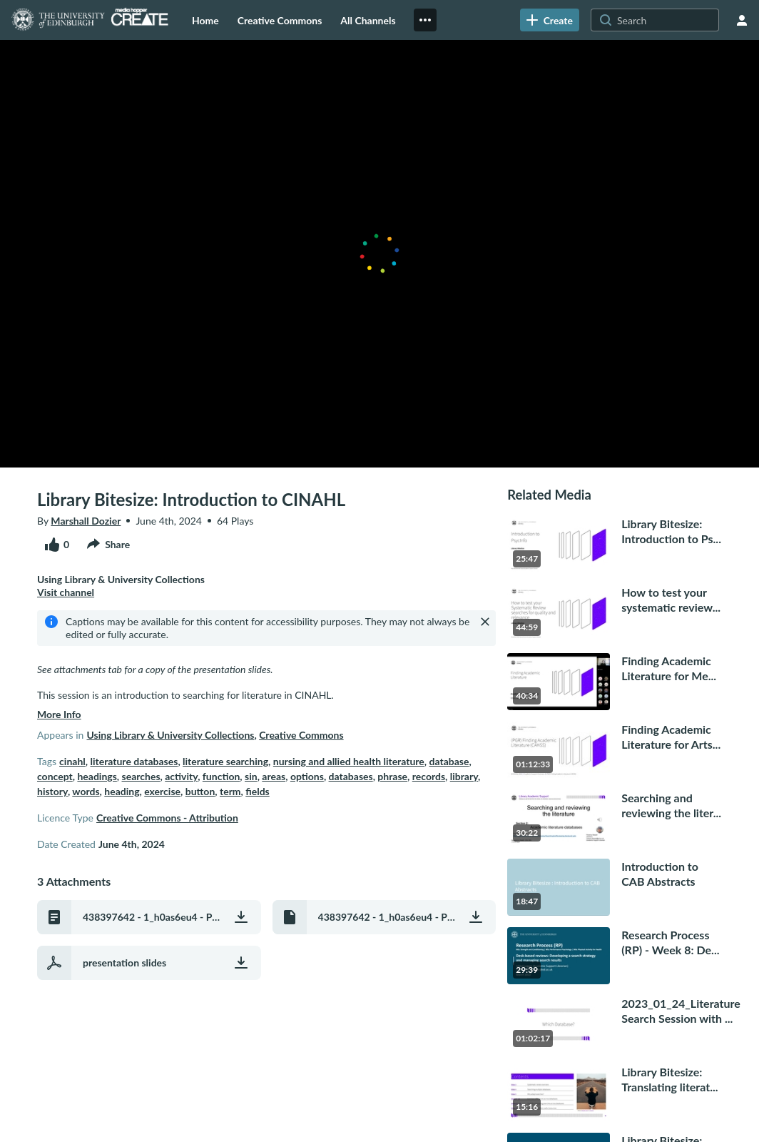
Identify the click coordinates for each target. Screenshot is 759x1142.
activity (181, 776)
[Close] (485, 621)
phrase (392, 776)
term (230, 791)
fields (257, 791)
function (221, 776)
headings (96, 776)
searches (141, 776)
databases (351, 776)
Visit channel (65, 592)
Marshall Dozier (86, 521)
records (428, 776)
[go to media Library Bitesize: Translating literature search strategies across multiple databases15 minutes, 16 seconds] (614, 1092)
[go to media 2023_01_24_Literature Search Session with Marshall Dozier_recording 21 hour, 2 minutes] (614, 1024)
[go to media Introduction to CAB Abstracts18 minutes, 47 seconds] (614, 887)
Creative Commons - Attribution (167, 818)
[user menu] (741, 20)
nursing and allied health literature (348, 761)
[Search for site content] (666, 20)
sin (251, 776)
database (449, 761)
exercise (162, 791)
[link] (549, 20)
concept (55, 776)
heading (121, 791)
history (52, 791)
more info (59, 714)
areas (273, 776)
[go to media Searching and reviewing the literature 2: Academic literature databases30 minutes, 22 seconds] (614, 818)
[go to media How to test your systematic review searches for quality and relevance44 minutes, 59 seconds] (614, 613)
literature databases (134, 761)
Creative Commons (301, 735)
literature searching (225, 761)
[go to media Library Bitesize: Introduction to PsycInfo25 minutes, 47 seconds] (614, 544)
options (307, 776)
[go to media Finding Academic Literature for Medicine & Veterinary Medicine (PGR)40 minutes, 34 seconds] (614, 681)
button (200, 791)
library (464, 776)
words (85, 791)
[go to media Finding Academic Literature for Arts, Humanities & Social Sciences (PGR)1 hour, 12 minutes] (614, 750)
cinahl (72, 761)
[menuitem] (205, 20)
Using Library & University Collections (170, 735)
